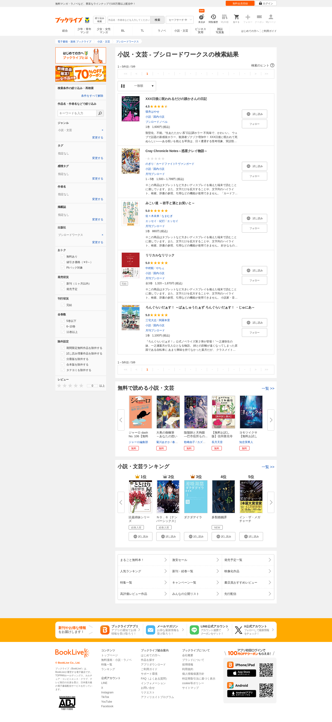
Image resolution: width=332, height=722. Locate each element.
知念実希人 (246, 442)
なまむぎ (167, 216)
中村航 (149, 268)
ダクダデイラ (193, 517)
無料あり (69, 256)
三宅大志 (151, 320)
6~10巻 (68, 326)
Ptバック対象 (72, 267)
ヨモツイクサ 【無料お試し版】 (249, 436)
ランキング (108, 669)
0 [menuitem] (92, 385)
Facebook (107, 706)
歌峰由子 (189, 442)
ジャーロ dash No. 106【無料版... (138, 436)
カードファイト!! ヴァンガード (175, 163)
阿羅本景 (164, 320)
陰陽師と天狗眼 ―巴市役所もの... (196, 434)
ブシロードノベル (156, 121)
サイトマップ (190, 687)
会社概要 (187, 655)
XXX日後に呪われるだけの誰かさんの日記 (176, 99)
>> (266, 73)
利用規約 (187, 669)
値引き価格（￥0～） (77, 262)
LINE (104, 683)
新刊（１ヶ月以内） (76, 283)
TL (142, 30)
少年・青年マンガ (84, 30)
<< (125, 73)
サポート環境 (149, 673)
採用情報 (187, 664)
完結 (66, 305)
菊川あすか (163, 442)
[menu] (92, 385)
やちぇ (160, 268)
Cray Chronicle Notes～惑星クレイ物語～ (176, 151)
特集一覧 (106, 664)
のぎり (149, 163)
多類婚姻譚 (219, 517)
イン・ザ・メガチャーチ (249, 519)
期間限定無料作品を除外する (81, 348)
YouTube (106, 701)
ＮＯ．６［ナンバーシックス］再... (166, 520)
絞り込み (99, 20)
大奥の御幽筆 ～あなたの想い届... (166, 436)
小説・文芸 (181, 30)
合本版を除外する (75, 364)
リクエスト (148, 692)
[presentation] (58, 385)
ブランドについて (193, 660)
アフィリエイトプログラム (157, 697)
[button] (196, 65)
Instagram (107, 692)
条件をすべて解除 (92, 95)
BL (123, 30)
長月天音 (217, 442)
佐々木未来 (152, 216)
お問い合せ (148, 687)
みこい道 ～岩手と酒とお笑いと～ (170, 203)
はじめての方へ (250, 31)
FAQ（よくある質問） (155, 678)
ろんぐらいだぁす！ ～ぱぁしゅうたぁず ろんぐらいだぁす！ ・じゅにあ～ (200, 307)
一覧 (268, 388)
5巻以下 (68, 321)
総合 (65, 30)
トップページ (109, 655)
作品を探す (148, 660)
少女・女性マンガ (104, 30)
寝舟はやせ (152, 111)
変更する (97, 137)
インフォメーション (153, 683)
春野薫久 (177, 442)
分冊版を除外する (75, 359)
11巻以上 (69, 332)
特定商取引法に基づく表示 (198, 678)
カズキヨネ (204, 442)
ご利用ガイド (269, 31)
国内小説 (158, 116)
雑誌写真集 (220, 30)
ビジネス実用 (200, 30)
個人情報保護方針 (193, 673)
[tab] (80, 130)
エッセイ (172, 221)
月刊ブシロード (155, 174)
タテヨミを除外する (76, 370)
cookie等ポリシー (193, 683)
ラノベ (162, 30)
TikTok (105, 697)
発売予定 (69, 289)
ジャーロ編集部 (138, 442)
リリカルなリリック (160, 255)
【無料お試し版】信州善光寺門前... (222, 436)
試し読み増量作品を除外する (81, 353)
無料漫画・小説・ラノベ (116, 660)
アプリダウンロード (153, 664)
